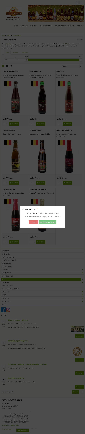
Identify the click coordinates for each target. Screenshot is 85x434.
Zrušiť (33, 222)
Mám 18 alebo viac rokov (48, 222)
